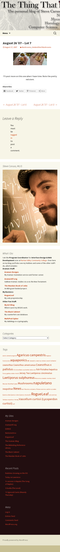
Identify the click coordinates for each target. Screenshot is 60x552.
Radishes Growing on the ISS (16, 473)
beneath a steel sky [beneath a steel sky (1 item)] (35, 361)
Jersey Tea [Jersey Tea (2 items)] (24, 373)
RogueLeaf (9, 295)
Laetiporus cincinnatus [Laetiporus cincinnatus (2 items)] (41, 373)
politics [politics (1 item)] (49, 389)
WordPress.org (11, 524)
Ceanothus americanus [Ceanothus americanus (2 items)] (24, 365)
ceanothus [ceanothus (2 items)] (8, 365)
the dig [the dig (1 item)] (16, 399)
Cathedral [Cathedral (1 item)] (53, 361)
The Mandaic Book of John (15, 286)
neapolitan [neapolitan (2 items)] (8, 388)
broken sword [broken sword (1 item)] (46, 361)
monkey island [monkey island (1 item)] (51, 378)
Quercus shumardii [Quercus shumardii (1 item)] (25, 395)
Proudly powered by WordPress (15, 540)
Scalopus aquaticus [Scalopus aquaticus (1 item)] (8, 399)
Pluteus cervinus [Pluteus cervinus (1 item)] (41, 389)
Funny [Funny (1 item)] (4, 373)
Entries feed (10, 516)
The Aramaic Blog (12, 441)
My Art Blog (9, 305)
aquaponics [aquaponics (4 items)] (18, 360)
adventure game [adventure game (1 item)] (11, 356)
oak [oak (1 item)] (23, 389)
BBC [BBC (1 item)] (28, 361)
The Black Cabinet (12, 312)
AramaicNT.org (10, 279)
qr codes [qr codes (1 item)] (53, 389)
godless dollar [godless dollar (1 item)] (11, 373)
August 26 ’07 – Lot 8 (45, 104)
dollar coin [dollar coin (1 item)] (33, 370)
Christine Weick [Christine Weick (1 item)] (17, 370)
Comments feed (11, 520)
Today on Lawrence (12, 477)
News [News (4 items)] (17, 388)
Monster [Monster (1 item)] (5, 384)
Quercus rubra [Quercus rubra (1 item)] (15, 395)
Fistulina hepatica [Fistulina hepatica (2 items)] (48, 369)
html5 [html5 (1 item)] (17, 373)
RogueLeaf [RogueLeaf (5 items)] (40, 394)
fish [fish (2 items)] (38, 369)
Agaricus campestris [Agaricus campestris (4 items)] (31, 355)
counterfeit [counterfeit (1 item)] (26, 370)
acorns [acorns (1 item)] (4, 356)
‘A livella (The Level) (12, 488)
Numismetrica (10, 433)
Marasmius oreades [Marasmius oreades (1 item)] (40, 378)
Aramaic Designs (11, 272)
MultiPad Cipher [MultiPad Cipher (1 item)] (13, 384)
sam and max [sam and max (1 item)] (53, 395)
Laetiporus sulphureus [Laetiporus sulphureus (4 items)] (19, 377)
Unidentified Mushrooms (41, 47)
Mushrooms (26, 47)
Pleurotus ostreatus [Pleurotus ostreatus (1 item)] (30, 389)
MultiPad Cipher (11, 318)
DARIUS (8, 429)
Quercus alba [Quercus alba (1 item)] (6, 395)
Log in (7, 512)
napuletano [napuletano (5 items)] (42, 382)
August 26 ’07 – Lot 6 (14, 104)
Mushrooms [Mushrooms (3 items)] (25, 383)
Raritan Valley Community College (34, 260)
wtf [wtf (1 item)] (14, 404)
